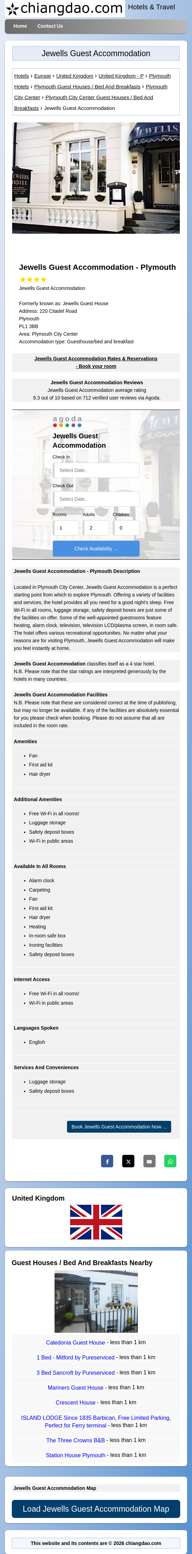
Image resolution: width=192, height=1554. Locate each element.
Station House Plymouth (76, 1456)
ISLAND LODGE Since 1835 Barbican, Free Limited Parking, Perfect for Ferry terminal (96, 1421)
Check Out (63, 485)
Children (121, 514)
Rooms (60, 514)
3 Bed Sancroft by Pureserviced (76, 1373)
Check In (61, 457)
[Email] (149, 1161)
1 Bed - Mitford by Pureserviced (76, 1358)
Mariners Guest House (76, 1388)
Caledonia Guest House (76, 1343)
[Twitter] (128, 1161)
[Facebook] (107, 1161)
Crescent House (76, 1403)
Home (20, 26)
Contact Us (50, 26)
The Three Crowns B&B (76, 1440)
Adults (89, 514)
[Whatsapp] (170, 1161)
